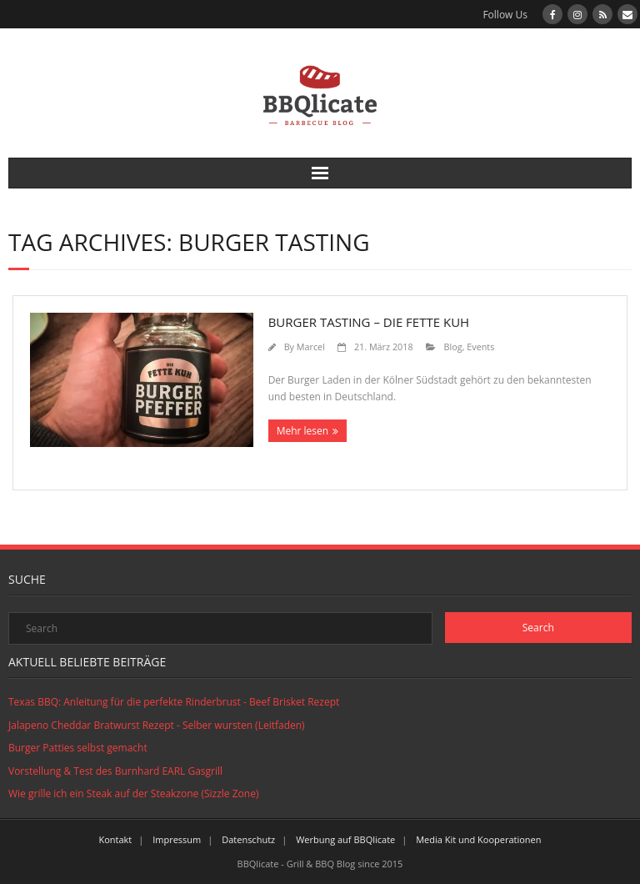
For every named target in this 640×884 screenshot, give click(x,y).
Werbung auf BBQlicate (345, 839)
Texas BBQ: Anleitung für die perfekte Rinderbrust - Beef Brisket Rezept (173, 702)
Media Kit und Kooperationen (478, 839)
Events (480, 346)
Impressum (176, 839)
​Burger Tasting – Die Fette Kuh (369, 322)
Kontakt (115, 839)
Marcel (311, 346)
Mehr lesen (303, 431)
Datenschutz (248, 839)
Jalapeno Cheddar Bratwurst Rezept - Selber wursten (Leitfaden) (156, 725)
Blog (453, 346)
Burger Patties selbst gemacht (78, 748)
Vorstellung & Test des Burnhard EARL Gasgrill (115, 771)
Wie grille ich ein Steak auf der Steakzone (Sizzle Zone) (133, 793)
